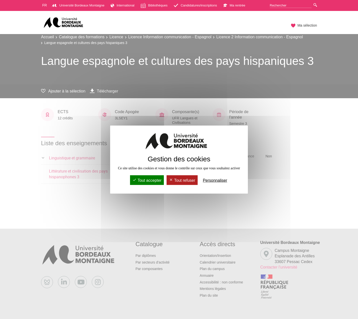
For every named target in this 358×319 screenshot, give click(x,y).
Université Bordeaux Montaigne (78, 5)
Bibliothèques (154, 5)
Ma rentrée (234, 5)
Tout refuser (182, 180)
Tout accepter (147, 180)
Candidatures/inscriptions (195, 5)
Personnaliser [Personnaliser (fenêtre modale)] (215, 180)
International (122, 5)
